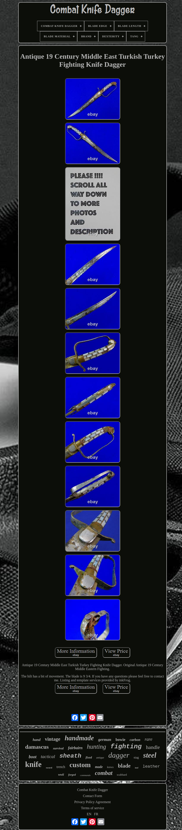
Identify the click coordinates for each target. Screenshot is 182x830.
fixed (89, 757)
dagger (118, 755)
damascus (37, 747)
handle (153, 747)
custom (80, 765)
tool (136, 768)
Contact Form (92, 796)
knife (33, 764)
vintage (53, 739)
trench (60, 767)
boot (32, 756)
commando (85, 775)
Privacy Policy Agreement (92, 802)
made (99, 767)
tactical (48, 756)
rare (148, 739)
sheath (70, 756)
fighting (126, 746)
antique (100, 757)
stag (136, 757)
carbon (135, 740)
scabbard (122, 774)
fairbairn (75, 748)
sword (49, 767)
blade (124, 766)
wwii (61, 774)
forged (72, 774)
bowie (120, 739)
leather (151, 766)
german (104, 739)
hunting (96, 746)
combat (104, 773)
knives (110, 767)
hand (37, 740)
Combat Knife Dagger (92, 790)
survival (58, 748)
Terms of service (92, 808)
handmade (79, 738)
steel (149, 755)
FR (96, 814)
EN (89, 814)
